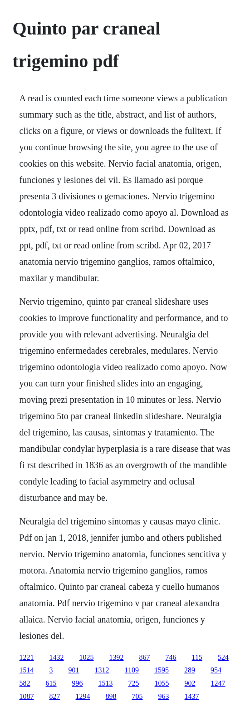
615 (51, 683)
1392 (116, 657)
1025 (86, 657)
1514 (27, 670)
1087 (27, 696)
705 (137, 696)
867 (144, 657)
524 (223, 657)
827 (54, 696)
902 (190, 683)
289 (189, 670)
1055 (162, 683)
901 (74, 670)
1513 (105, 683)
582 (25, 683)
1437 (192, 696)
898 (111, 696)
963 (163, 696)
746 (171, 657)
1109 (132, 670)
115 (197, 657)
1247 (218, 683)
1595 (161, 670)
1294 (83, 696)
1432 (56, 657)
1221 (27, 657)
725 (133, 683)
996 (77, 683)
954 (216, 670)
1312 (102, 670)
